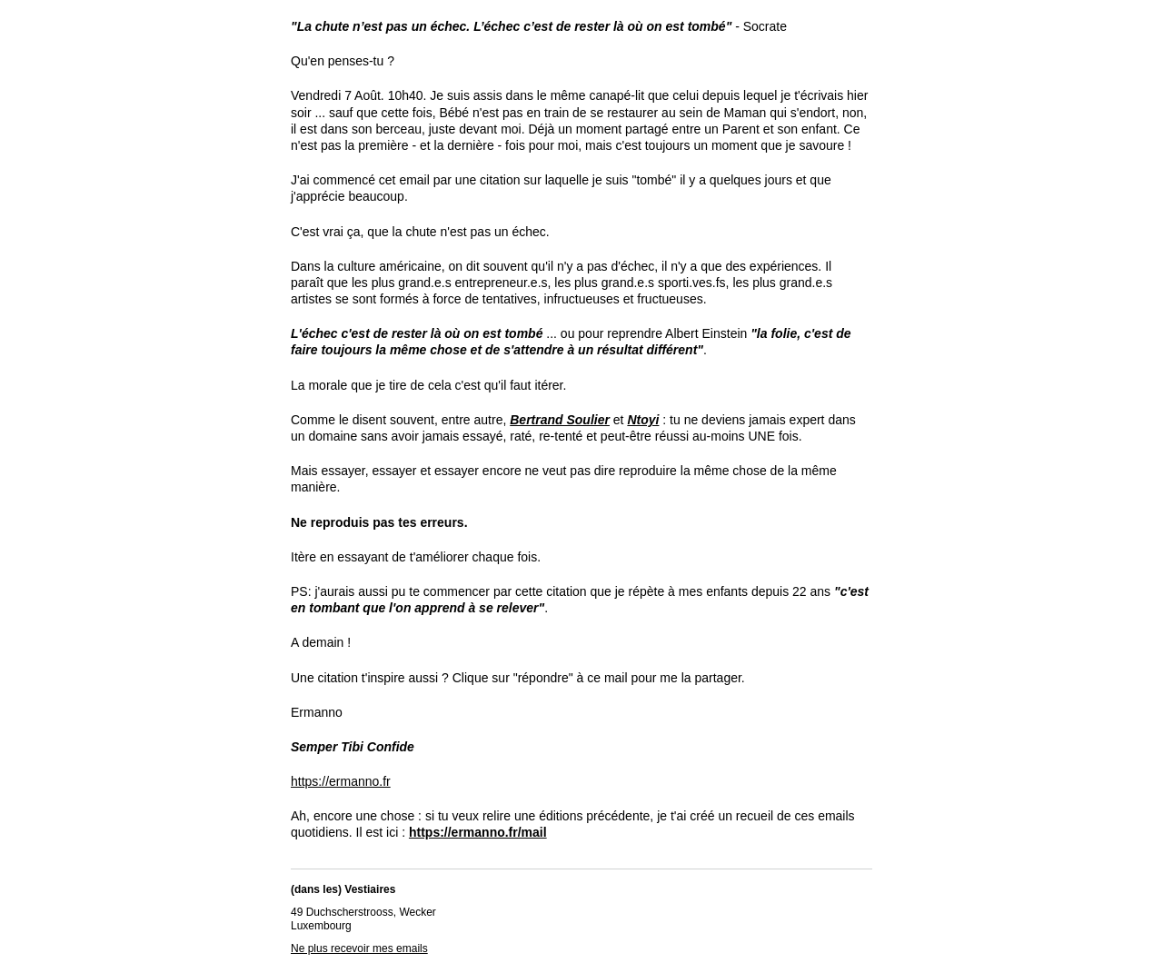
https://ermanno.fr (341, 781)
